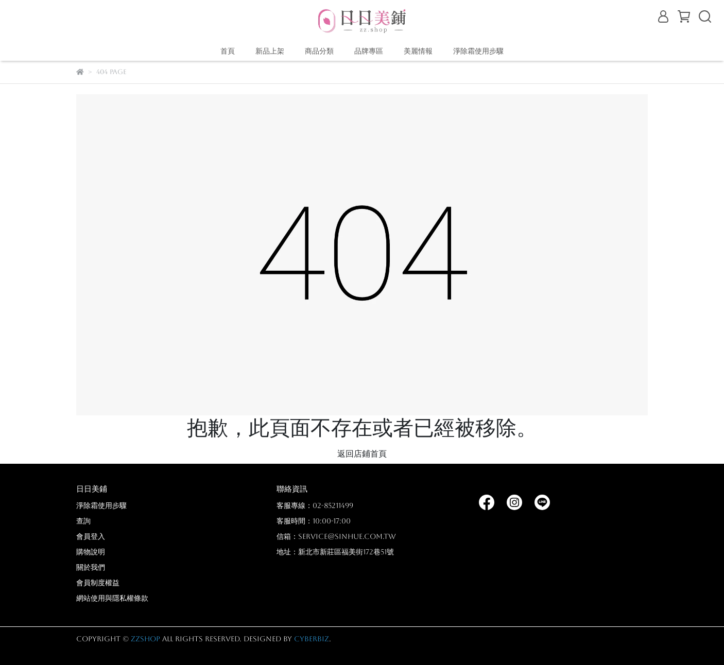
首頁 (227, 51)
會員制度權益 (97, 583)
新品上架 (269, 51)
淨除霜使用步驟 (478, 51)
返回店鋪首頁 (362, 454)
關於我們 (90, 567)
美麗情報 (418, 51)
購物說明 (90, 552)
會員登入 (90, 536)
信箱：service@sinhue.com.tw (336, 536)
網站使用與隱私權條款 (112, 598)
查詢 (83, 521)
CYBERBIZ (311, 639)
